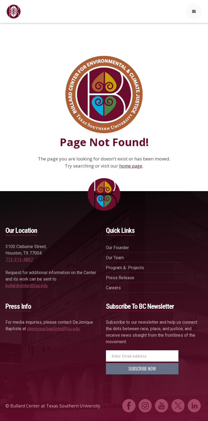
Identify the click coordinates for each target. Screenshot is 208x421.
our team (115, 257)
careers (113, 287)
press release (120, 277)
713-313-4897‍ (19, 259)
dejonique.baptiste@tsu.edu (53, 328)
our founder (117, 247)
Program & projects (125, 267)
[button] (194, 11)
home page (130, 166)
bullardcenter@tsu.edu (26, 285)
